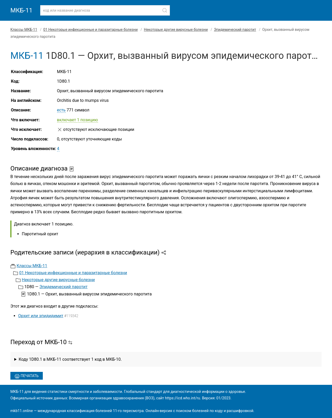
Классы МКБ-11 (23, 29)
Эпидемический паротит (235, 29)
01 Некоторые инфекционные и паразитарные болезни (90, 29)
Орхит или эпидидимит (40, 315)
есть (61, 110)
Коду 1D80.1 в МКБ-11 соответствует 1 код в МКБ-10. (70, 359)
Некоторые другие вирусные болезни (176, 29)
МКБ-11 (21, 10)
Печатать (27, 376)
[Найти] (165, 10)
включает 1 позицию (77, 119)
